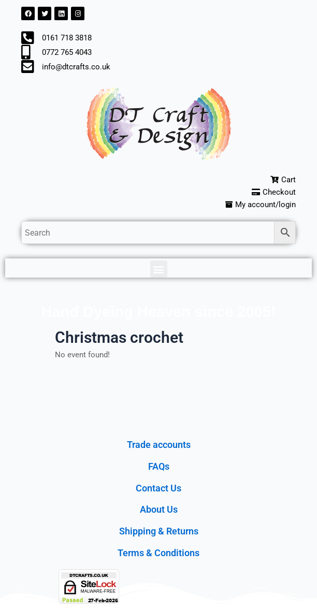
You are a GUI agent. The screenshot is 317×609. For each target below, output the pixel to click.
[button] (158, 269)
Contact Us (158, 488)
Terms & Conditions (158, 552)
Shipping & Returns (158, 531)
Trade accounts (159, 444)
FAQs (158, 466)
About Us (159, 509)
